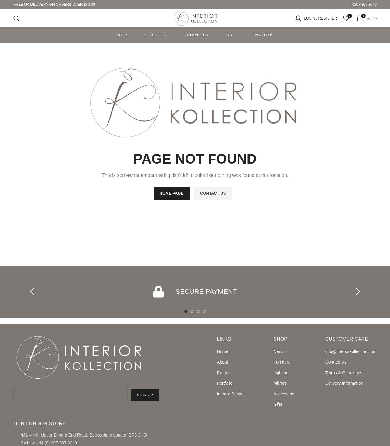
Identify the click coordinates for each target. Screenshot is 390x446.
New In (280, 351)
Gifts (278, 404)
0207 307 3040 (364, 4)
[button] (32, 291)
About (222, 362)
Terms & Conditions (343, 372)
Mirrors (280, 383)
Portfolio (224, 383)
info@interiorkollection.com (351, 351)
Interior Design (231, 393)
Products (225, 372)
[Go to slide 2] (191, 311)
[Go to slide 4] (204, 311)
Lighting (281, 372)
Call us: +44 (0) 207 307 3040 (49, 443)
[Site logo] (195, 18)
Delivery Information (344, 383)
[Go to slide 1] (185, 311)
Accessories (285, 393)
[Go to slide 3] (198, 311)
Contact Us (335, 362)
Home (222, 351)
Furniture (282, 362)
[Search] (16, 18)
